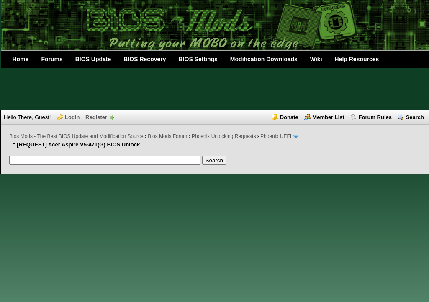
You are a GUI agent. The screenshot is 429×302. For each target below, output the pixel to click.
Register (96, 117)
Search (415, 117)
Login (72, 117)
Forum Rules (375, 117)
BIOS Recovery (144, 59)
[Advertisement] (214, 89)
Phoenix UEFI (275, 136)
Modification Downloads (264, 59)
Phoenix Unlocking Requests (224, 136)
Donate (289, 117)
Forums (51, 59)
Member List (328, 117)
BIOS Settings (198, 59)
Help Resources (357, 59)
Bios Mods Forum (167, 136)
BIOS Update (93, 59)
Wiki (316, 59)
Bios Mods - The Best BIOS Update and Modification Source (76, 136)
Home (21, 59)
